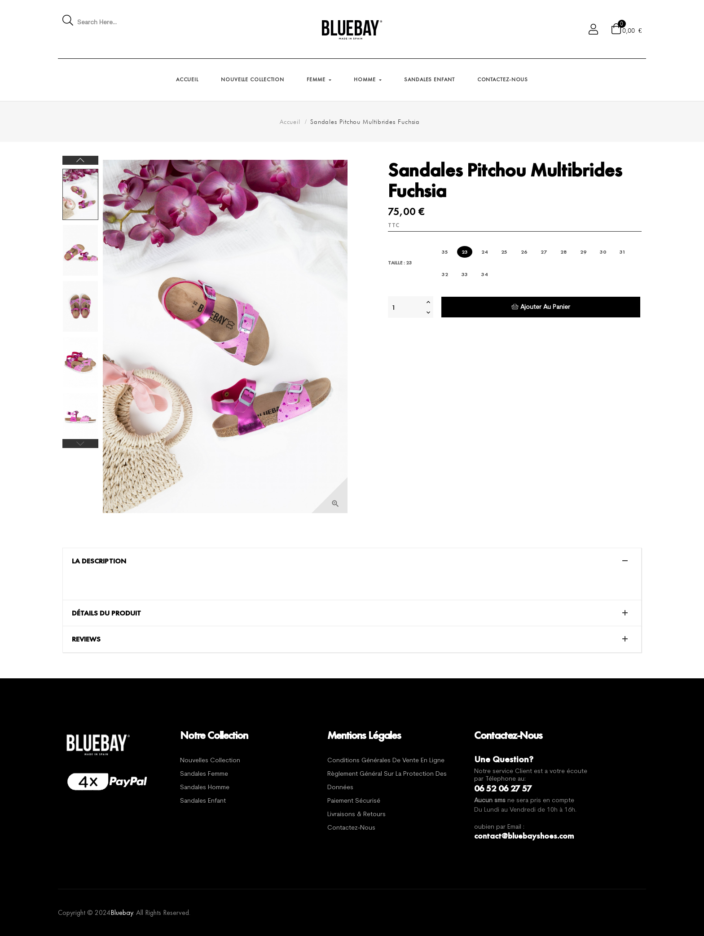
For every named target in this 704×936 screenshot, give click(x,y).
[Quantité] (406, 307)
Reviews (86, 639)
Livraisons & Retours (356, 814)
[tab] (352, 561)
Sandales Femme (204, 774)
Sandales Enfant (203, 801)
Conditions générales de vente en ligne (385, 760)
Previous (80, 443)
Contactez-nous (351, 828)
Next (80, 160)
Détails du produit (106, 613)
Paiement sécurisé (353, 801)
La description (99, 561)
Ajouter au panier (540, 307)
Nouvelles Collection (210, 760)
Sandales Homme (204, 787)
